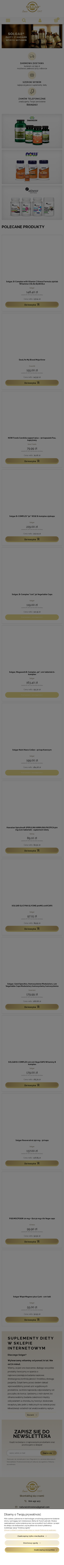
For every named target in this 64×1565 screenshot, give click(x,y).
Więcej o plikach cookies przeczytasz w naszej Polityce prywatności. (30, 1530)
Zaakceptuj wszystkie (44, 1550)
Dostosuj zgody (30, 1543)
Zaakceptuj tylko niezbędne (31, 1536)
